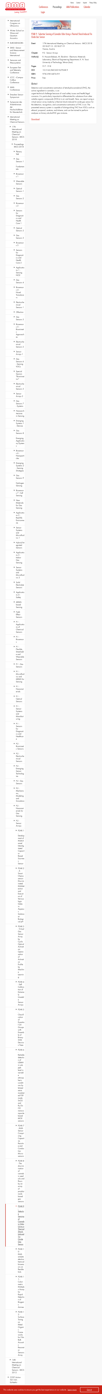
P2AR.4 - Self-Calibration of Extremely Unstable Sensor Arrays (21, 993)
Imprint (85, 3)
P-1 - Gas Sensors (19, 665)
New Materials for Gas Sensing (20, 504)
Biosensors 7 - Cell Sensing (20, 493)
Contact (78, 3)
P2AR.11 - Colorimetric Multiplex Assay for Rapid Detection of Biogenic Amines (21, 1291)
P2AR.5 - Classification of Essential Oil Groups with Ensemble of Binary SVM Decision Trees (21, 1027)
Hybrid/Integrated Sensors (20, 545)
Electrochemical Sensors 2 (20, 344)
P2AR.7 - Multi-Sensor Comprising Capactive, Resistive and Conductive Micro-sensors (21, 1140)
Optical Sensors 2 (20, 229)
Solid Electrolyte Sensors (20, 585)
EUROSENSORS (16, 43)
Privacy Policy (93, 3)
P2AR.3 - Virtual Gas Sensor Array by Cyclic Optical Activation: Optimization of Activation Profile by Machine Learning (21, 951)
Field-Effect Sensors (19, 614)
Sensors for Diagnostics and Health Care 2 (20, 256)
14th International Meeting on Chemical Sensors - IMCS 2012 (18, 1366)
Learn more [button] (72, 1389)
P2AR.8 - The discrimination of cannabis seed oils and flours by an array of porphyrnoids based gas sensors (21, 1181)
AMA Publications (72, 7)
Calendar (87, 7)
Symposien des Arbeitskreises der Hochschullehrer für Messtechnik (16, 107)
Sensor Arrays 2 (19, 394)
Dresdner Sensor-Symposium (17, 95)
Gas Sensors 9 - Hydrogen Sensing (20, 480)
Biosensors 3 (20, 243)
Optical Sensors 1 (20, 189)
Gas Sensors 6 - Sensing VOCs (20, 363)
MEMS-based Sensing (19, 604)
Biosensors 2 (20, 204)
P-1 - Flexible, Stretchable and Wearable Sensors (20, 653)
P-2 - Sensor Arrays (18, 823)
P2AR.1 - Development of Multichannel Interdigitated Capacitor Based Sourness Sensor (21, 847)
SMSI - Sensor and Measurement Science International (17, 51)
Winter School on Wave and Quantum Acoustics (17, 34)
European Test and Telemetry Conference (15, 70)
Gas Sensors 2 (20, 197)
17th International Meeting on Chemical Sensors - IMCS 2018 (18, 133)
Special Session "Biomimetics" (20, 375)
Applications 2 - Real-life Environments (20, 517)
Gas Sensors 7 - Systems (20, 403)
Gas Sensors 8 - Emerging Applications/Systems (20, 438)
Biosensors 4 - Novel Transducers (20, 292)
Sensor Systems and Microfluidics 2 (20, 572)
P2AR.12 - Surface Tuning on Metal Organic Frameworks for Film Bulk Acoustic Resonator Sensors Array (21, 1333)
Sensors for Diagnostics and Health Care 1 (20, 216)
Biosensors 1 (20, 175)
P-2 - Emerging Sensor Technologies (20, 771)
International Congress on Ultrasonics (15, 23)
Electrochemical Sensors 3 (20, 386)
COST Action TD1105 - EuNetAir (15, 1380)
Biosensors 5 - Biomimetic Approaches (20, 330)
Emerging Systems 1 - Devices (20, 423)
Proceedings (57, 7)
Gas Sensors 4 (20, 281)
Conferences (43, 7)
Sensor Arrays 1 (19, 352)
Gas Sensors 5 (20, 318)
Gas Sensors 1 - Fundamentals (20, 164)
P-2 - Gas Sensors (19, 782)
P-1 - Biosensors (20, 639)
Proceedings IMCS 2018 (19, 145)
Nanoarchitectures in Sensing (20, 413)
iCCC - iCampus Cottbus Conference (16, 80)
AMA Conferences (15, 88)
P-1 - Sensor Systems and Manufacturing (20, 712)
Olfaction (19, 312)
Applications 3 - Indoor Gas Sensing (20, 557)
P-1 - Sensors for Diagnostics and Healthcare (20, 731)
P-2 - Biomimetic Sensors (20, 746)
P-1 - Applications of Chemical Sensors (20, 627)
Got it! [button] (89, 1389)
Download (35, 119)
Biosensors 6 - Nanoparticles (20, 454)
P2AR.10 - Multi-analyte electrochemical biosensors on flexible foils (21, 1260)
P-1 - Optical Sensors (19, 699)
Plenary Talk (19, 152)
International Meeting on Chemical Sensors (17, 119)
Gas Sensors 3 (20, 236)
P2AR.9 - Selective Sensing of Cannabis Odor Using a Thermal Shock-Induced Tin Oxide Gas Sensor (21, 1225)
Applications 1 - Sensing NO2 (20, 271)
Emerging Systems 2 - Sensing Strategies (20, 467)
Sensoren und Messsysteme (15, 61)
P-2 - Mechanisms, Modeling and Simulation (20, 794)
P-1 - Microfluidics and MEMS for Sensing (20, 676)
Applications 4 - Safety (20, 595)
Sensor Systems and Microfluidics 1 (20, 532)
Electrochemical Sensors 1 (20, 305)
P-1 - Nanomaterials (20, 689)
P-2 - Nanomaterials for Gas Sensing (20, 810)
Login (43, 12)
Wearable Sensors (20, 182)
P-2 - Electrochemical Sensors (20, 757)
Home (72, 3)
